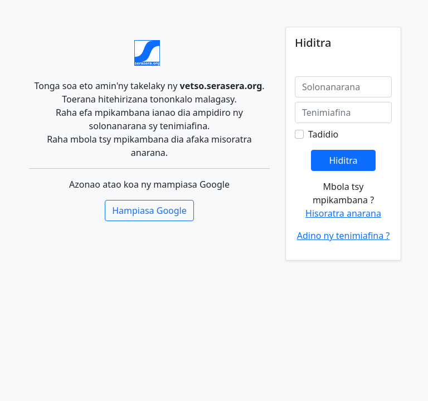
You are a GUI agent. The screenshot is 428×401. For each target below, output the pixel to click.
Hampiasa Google (149, 210)
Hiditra (343, 160)
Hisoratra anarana (343, 213)
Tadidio (323, 134)
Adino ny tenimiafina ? (343, 235)
